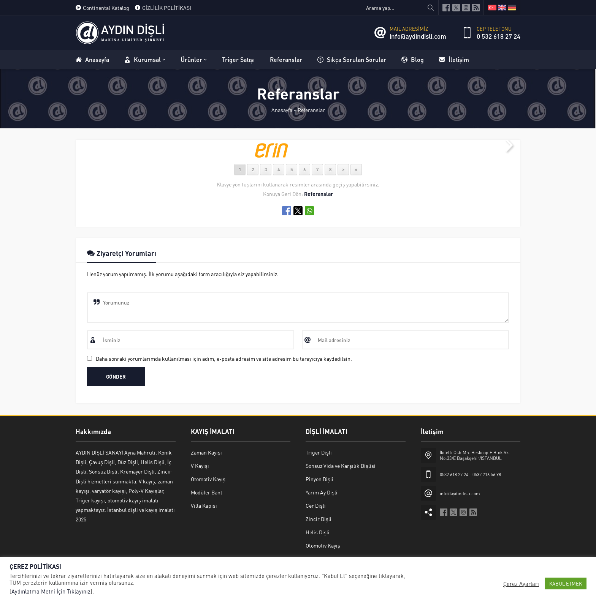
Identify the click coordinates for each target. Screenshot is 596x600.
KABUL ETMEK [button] (565, 583)
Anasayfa (281, 109)
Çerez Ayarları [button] (521, 583)
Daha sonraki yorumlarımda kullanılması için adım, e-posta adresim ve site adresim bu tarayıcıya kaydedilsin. (224, 358)
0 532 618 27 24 (498, 36)
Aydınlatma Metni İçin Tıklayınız (50, 591)
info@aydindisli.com (418, 36)
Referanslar (311, 109)
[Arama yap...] (400, 7)
